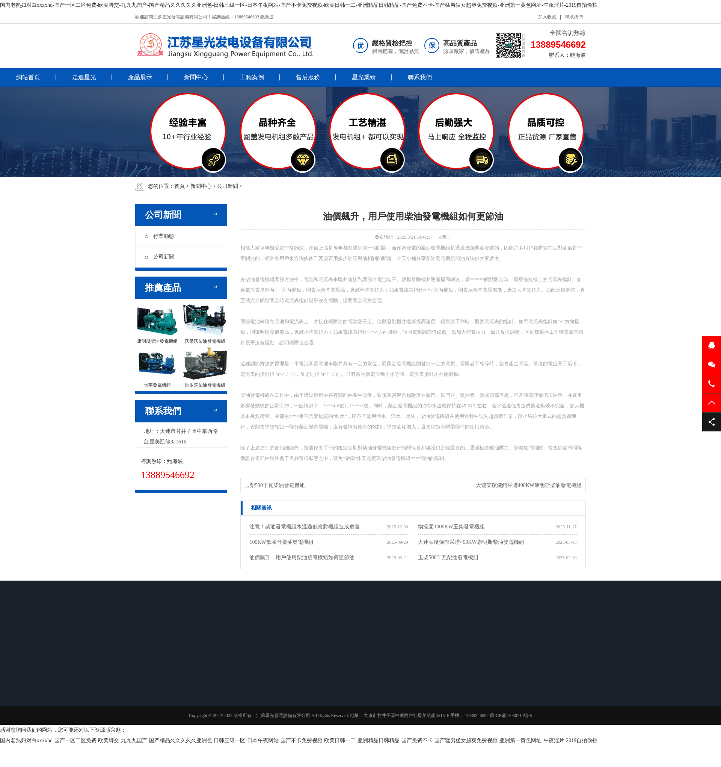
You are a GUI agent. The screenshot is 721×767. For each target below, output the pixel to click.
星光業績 (364, 77)
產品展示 (140, 77)
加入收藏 (547, 17)
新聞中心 (196, 77)
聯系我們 (574, 17)
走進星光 (84, 77)
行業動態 (159, 236)
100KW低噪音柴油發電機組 (281, 542)
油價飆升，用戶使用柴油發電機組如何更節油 (301, 557)
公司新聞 (227, 186)
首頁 (179, 186)
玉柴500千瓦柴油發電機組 (274, 485)
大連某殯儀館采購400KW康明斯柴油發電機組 (529, 485)
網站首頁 (28, 77)
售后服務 (308, 77)
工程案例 (252, 77)
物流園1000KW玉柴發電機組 (451, 526)
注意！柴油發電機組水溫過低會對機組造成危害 (304, 526)
